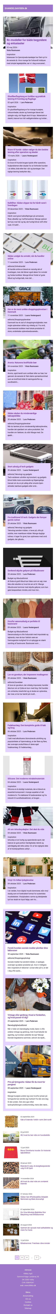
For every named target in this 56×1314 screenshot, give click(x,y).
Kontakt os (28, 1305)
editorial (11, 266)
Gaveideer (19, 682)
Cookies (28, 1302)
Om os (28, 1299)
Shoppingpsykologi (22, 958)
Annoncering (28, 1296)
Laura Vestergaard (29, 156)
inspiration (11, 54)
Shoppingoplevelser (22, 319)
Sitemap (28, 1308)
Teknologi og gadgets (23, 474)
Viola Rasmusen (13, 50)
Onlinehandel (20, 266)
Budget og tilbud (14, 578)
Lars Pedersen (27, 102)
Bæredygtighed (14, 1025)
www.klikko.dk (30, 1285)
